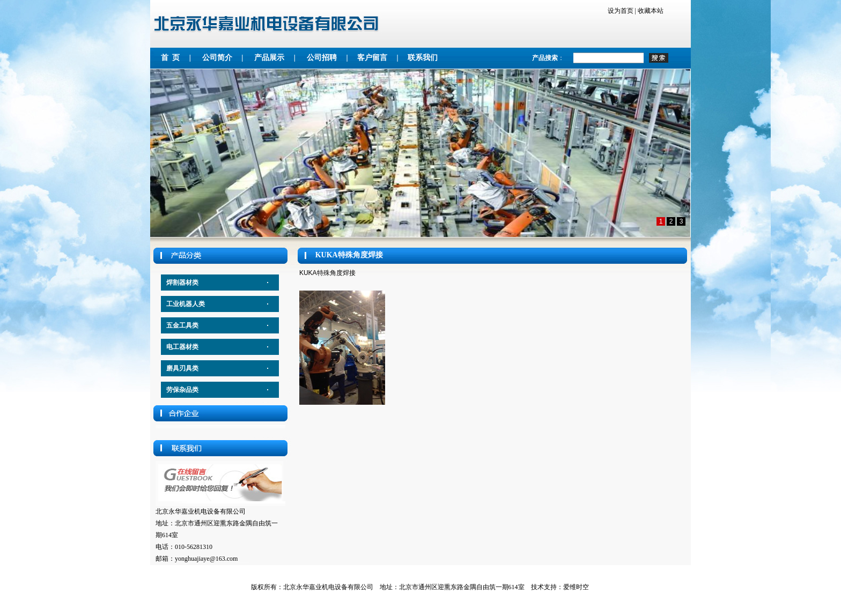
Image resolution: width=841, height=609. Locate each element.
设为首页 (620, 10)
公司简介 (217, 58)
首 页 (170, 58)
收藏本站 (650, 10)
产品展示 (271, 58)
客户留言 (372, 58)
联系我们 (423, 58)
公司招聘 (322, 58)
